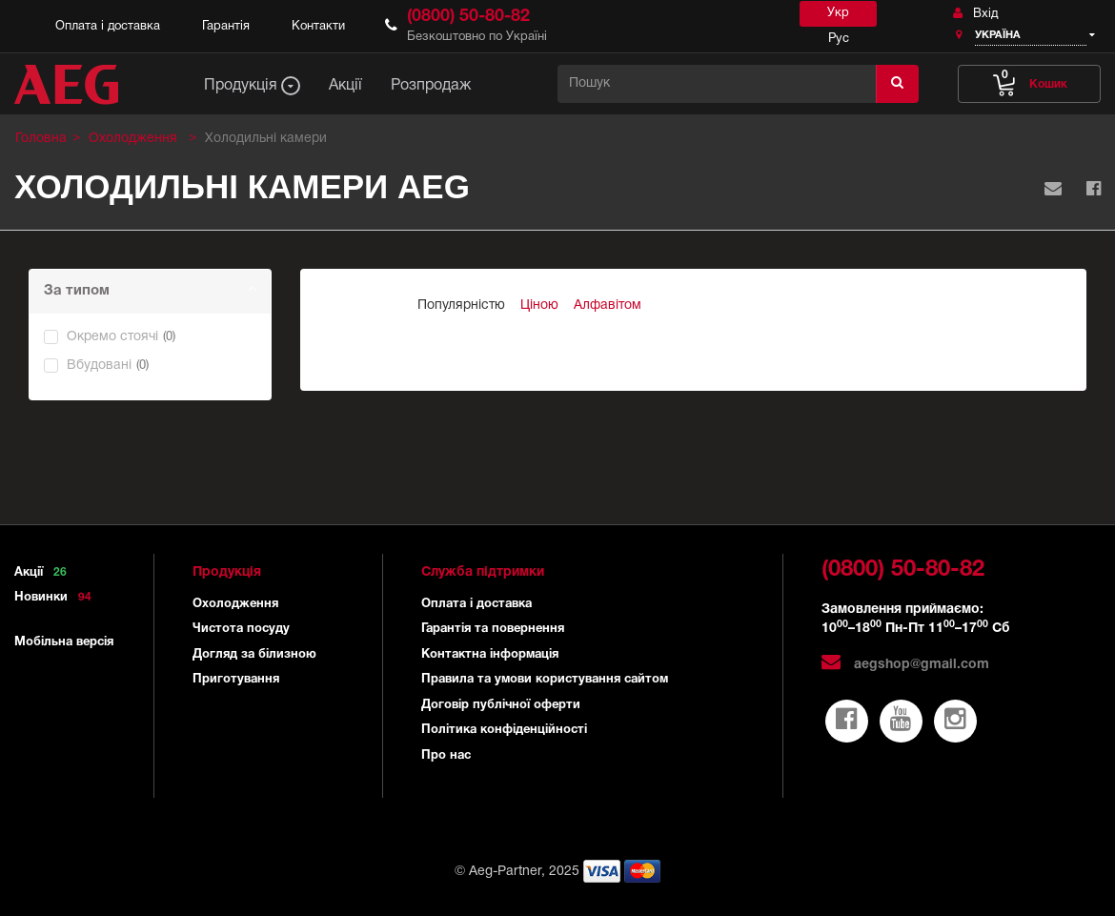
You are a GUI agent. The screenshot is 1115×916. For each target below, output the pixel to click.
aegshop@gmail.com (905, 665)
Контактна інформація (489, 655)
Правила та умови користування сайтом (544, 679)
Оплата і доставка (107, 26)
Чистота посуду (241, 629)
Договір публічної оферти (500, 705)
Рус (838, 39)
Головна (41, 138)
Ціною (539, 305)
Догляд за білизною (254, 655)
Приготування (236, 679)
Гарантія (226, 26)
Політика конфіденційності (504, 730)
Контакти (318, 26)
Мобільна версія (63, 642)
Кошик (1029, 80)
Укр (838, 13)
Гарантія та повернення (492, 629)
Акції (43, 572)
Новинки (56, 597)
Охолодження (235, 604)
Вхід (975, 13)
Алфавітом (607, 305)
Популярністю (461, 305)
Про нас (446, 756)
